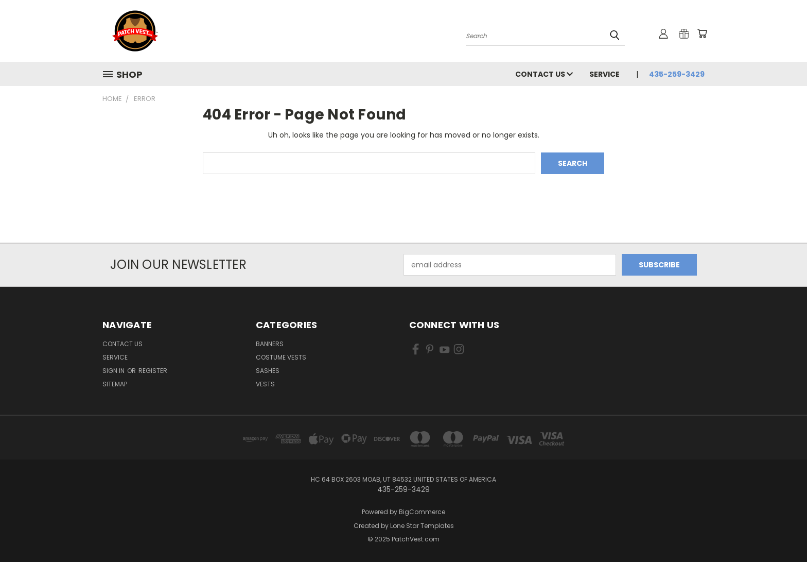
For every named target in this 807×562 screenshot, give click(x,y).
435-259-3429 (677, 74)
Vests (265, 384)
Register (152, 370)
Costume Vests (281, 357)
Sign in (114, 370)
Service (604, 74)
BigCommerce (422, 511)
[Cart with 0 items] (702, 33)
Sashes (267, 370)
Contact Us (544, 74)
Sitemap (114, 384)
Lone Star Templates (422, 525)
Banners (270, 343)
